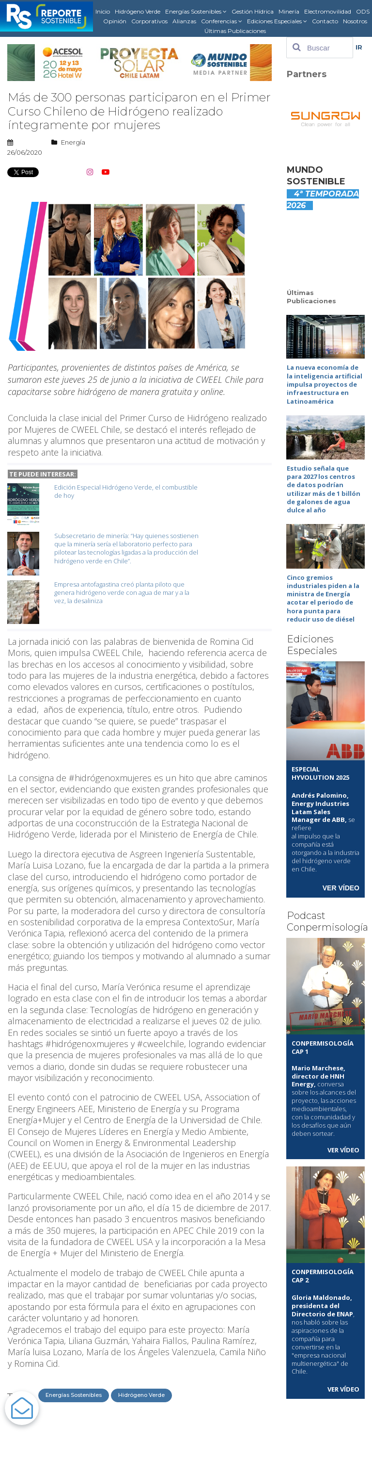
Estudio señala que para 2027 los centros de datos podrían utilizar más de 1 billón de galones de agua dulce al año (323, 487)
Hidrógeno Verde (137, 11)
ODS (363, 11)
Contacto (325, 21)
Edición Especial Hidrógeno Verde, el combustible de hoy (126, 491)
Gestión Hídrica (253, 11)
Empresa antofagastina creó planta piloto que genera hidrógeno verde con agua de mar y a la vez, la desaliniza (121, 592)
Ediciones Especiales (277, 21)
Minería (289, 11)
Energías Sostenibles (196, 12)
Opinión (114, 21)
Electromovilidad (327, 11)
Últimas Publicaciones (235, 30)
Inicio (102, 11)
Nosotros (355, 21)
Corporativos (149, 21)
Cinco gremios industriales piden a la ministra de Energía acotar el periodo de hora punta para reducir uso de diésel (323, 595)
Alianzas (184, 21)
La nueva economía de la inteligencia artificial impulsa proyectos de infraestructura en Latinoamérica (324, 384)
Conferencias (221, 21)
